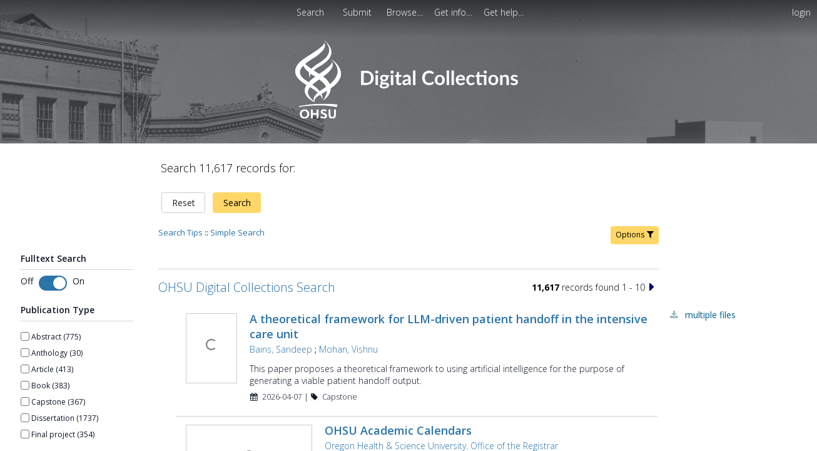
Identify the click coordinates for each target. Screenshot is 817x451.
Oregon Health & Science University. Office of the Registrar (440, 402)
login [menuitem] (801, 12)
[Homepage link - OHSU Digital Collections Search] (408, 116)
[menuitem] (406, 12)
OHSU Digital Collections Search (246, 244)
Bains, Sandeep (279, 306)
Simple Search (237, 189)
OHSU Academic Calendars (396, 387)
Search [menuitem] (310, 12)
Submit (358, 12)
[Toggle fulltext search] (53, 239)
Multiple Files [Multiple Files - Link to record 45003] (710, 271)
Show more (41, 412)
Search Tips (180, 189)
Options (635, 191)
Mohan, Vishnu (347, 306)
